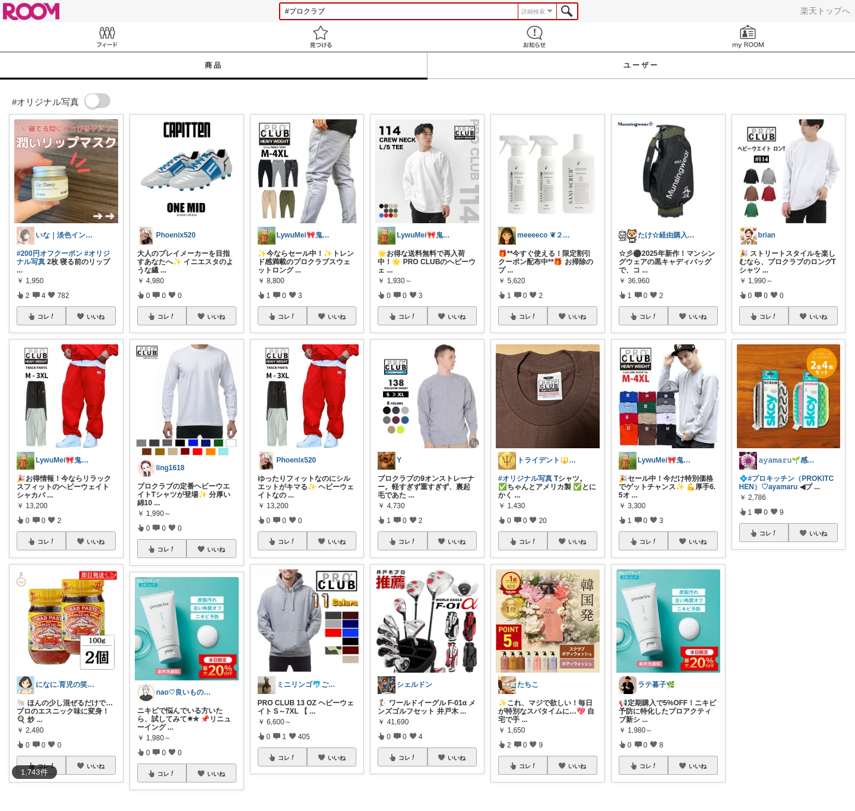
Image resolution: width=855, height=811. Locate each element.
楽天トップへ (825, 10)
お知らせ (534, 36)
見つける (321, 36)
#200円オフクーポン (50, 253)
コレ (46, 316)
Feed (107, 36)
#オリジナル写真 (525, 478)
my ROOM (748, 36)
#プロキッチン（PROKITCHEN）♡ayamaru (786, 482)
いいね (95, 316)
